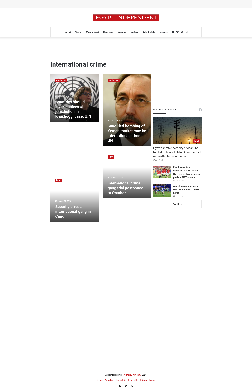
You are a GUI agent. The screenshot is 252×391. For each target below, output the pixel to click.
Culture (135, 32)
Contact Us (121, 380)
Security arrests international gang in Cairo (73, 211)
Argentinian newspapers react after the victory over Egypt (186, 189)
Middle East (92, 32)
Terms (152, 380)
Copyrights (133, 380)
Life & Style (149, 32)
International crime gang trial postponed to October (125, 188)
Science (122, 32)
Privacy (143, 380)
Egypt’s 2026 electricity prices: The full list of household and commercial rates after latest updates (177, 152)
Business (108, 32)
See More (177, 204)
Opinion (164, 32)
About (100, 380)
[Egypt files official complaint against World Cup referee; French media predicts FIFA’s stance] (162, 172)
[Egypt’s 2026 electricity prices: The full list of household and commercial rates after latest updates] (177, 130)
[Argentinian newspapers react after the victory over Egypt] (162, 190)
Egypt (68, 32)
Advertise (109, 380)
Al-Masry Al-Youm (132, 375)
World (78, 32)
